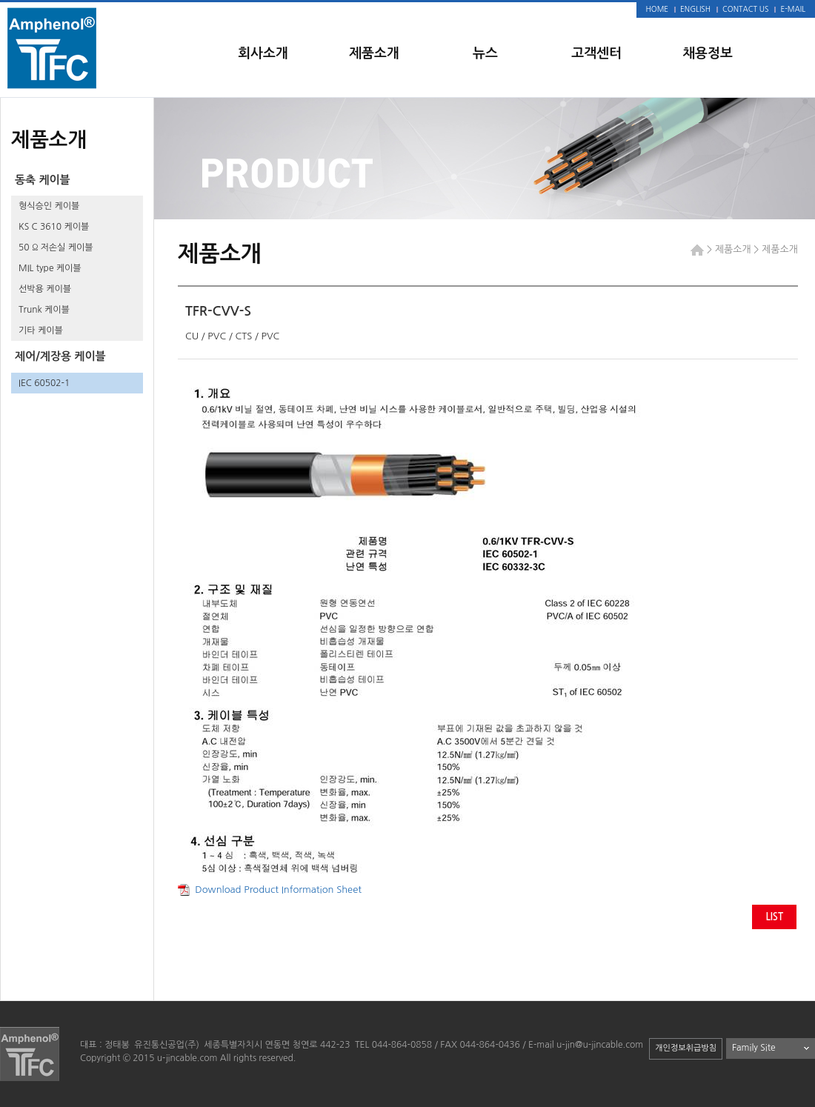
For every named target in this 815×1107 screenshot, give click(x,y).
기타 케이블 (41, 330)
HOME (657, 9)
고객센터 (596, 53)
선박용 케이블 (45, 289)
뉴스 (485, 53)
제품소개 (374, 53)
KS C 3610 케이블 (54, 226)
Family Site (754, 1047)
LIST (774, 917)
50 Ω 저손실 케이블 (56, 247)
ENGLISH (695, 9)
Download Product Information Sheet (270, 889)
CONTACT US (745, 9)
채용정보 (707, 53)
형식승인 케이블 (49, 206)
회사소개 (263, 53)
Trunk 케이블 (44, 309)
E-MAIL (792, 9)
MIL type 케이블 (50, 268)
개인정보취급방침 (685, 1048)
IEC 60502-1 (44, 383)
